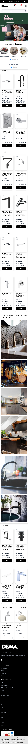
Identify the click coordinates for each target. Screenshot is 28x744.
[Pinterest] (1, 660)
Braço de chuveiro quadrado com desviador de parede (21, 256)
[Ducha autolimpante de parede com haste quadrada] (7, 244)
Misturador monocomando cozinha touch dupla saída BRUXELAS (21, 174)
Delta (2, 707)
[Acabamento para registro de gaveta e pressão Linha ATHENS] (21, 121)
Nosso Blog (3, 673)
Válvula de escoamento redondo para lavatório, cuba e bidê (21, 548)
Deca (2, 704)
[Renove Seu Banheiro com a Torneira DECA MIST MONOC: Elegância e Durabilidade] (7, 616)
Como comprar (4, 685)
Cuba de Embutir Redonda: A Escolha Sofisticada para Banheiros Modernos (20, 625)
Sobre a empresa (5, 682)
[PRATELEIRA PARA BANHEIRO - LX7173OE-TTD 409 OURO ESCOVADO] (7, 576)
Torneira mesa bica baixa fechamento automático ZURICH (20, 214)
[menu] (26, 6)
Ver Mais (23, 607)
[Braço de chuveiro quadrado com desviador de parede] (21, 244)
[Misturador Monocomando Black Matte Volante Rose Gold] (7, 202)
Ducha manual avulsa (6, 293)
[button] (3, 2)
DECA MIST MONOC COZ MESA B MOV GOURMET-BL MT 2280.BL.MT (21, 93)
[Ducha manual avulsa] (7, 284)
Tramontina (3, 725)
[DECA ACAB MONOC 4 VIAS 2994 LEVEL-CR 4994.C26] (7, 121)
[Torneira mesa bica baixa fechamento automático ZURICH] (21, 202)
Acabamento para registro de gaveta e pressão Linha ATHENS (20, 132)
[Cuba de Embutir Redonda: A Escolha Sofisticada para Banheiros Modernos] (20, 616)
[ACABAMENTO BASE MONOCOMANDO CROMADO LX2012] (21, 284)
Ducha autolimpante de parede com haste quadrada (6, 256)
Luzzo (2, 722)
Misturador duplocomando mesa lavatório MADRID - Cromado (7, 548)
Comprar (7, 106)
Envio (2, 690)
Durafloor (3, 709)
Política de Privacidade (6, 740)
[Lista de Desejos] (3, 75)
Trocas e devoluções (5, 698)
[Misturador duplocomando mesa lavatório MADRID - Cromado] (7, 536)
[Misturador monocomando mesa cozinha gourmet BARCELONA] (7, 162)
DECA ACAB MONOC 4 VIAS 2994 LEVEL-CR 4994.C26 (6, 131)
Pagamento (3, 692)
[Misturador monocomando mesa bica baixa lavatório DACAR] (21, 576)
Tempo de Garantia (5, 695)
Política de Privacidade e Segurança (9, 687)
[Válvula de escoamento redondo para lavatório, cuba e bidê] (21, 536)
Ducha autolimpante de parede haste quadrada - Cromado (7, 93)
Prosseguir (18, 742)
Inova (2, 715)
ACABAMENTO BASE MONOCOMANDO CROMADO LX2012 (21, 295)
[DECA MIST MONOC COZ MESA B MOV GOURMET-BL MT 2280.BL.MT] (21, 81)
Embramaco (3, 712)
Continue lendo (7, 638)
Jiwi (2, 717)
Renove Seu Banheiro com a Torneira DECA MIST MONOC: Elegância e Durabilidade (6, 625)
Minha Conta (4, 668)
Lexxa (2, 720)
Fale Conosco (4, 670)
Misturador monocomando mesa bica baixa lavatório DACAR (21, 587)
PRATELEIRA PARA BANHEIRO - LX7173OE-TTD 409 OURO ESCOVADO (7, 587)
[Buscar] (25, 11)
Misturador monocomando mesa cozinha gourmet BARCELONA (7, 174)
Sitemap (3, 675)
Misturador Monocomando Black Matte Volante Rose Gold (7, 214)
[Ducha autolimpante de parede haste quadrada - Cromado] (7, 81)
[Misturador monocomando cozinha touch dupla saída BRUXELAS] (21, 162)
